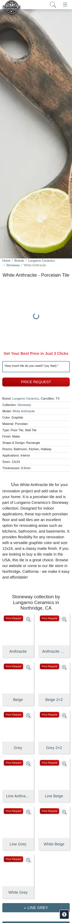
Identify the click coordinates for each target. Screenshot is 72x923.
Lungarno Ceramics (41, 260)
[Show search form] (52, 4)
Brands (19, 260)
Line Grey (18, 844)
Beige (18, 700)
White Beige (54, 844)
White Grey (18, 892)
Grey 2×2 (54, 748)
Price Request (36, 382)
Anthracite (18, 651)
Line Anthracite (18, 796)
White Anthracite (23, 411)
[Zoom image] (28, 619)
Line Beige (54, 796)
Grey (18, 748)
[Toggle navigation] (65, 4)
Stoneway (13, 265)
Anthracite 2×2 (54, 651)
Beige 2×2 (54, 700)
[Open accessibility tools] (64, 914)
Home (6, 260)
